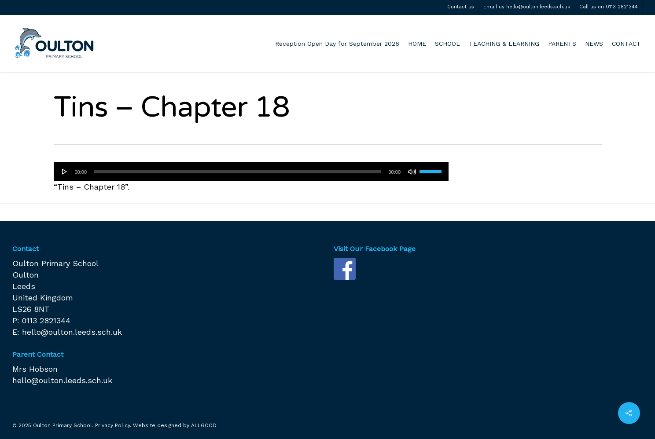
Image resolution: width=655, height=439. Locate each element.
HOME (417, 43)
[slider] (237, 171)
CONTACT (626, 43)
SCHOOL (447, 43)
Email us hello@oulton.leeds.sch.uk (526, 7)
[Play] (65, 171)
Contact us (460, 7)
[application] (251, 171)
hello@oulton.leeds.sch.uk (72, 332)
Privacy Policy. (113, 425)
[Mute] (412, 171)
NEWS (594, 43)
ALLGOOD (204, 425)
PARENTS (562, 43)
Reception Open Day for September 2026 (337, 43)
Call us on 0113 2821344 (608, 7)
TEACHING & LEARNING (504, 43)
